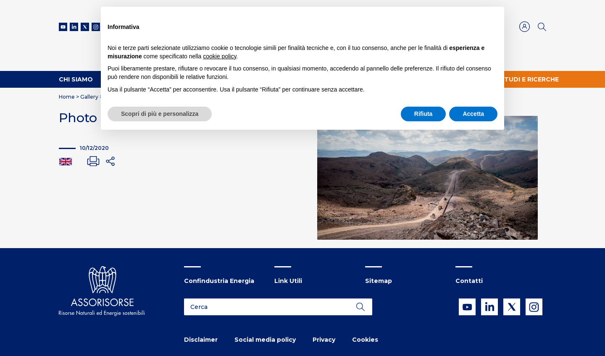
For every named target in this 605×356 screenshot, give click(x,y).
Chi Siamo (76, 79)
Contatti (469, 281)
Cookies (365, 339)
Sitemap (378, 281)
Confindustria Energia (219, 281)
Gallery (89, 97)
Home (67, 97)
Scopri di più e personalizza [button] (159, 113)
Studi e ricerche (529, 79)
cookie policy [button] (219, 56)
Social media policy (265, 339)
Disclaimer (201, 339)
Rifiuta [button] (423, 113)
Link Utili (288, 281)
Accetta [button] (473, 113)
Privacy (324, 339)
